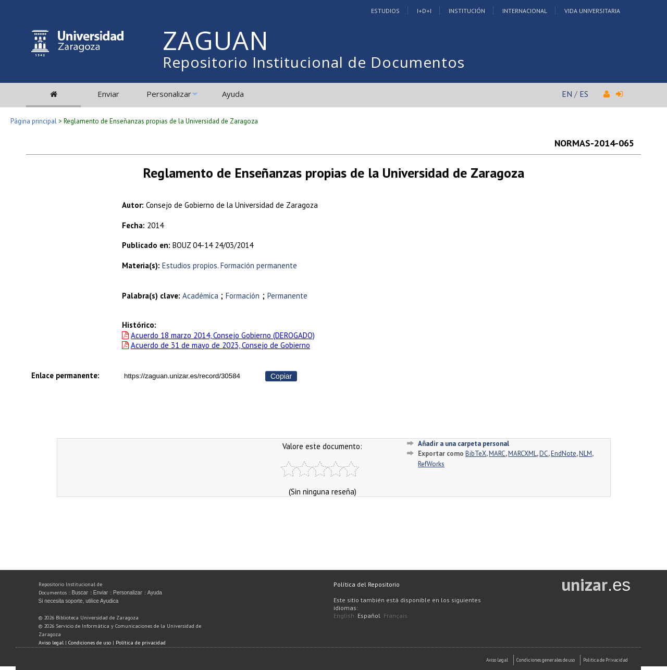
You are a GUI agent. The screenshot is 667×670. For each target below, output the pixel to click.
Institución (467, 11)
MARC (497, 453)
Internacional (524, 11)
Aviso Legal (497, 660)
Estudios (385, 11)
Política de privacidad (141, 642)
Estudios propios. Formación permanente (229, 265)
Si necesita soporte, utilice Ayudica (79, 601)
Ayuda (233, 94)
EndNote (563, 453)
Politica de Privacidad (605, 660)
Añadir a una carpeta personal (463, 443)
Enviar (108, 94)
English (344, 615)
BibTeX (475, 453)
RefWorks (431, 464)
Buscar (80, 592)
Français (395, 615)
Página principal (33, 121)
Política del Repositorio (367, 584)
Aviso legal (51, 642)
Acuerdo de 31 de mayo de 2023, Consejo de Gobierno (220, 345)
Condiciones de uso (89, 642)
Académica (201, 296)
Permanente (287, 296)
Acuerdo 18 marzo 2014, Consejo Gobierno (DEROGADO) (223, 335)
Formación (243, 296)
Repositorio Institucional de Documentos (314, 62)
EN (567, 94)
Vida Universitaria (592, 11)
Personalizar (168, 94)
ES (583, 94)
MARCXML (522, 453)
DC (543, 453)
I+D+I (424, 11)
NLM (585, 453)
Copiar (281, 376)
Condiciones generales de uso (545, 660)
